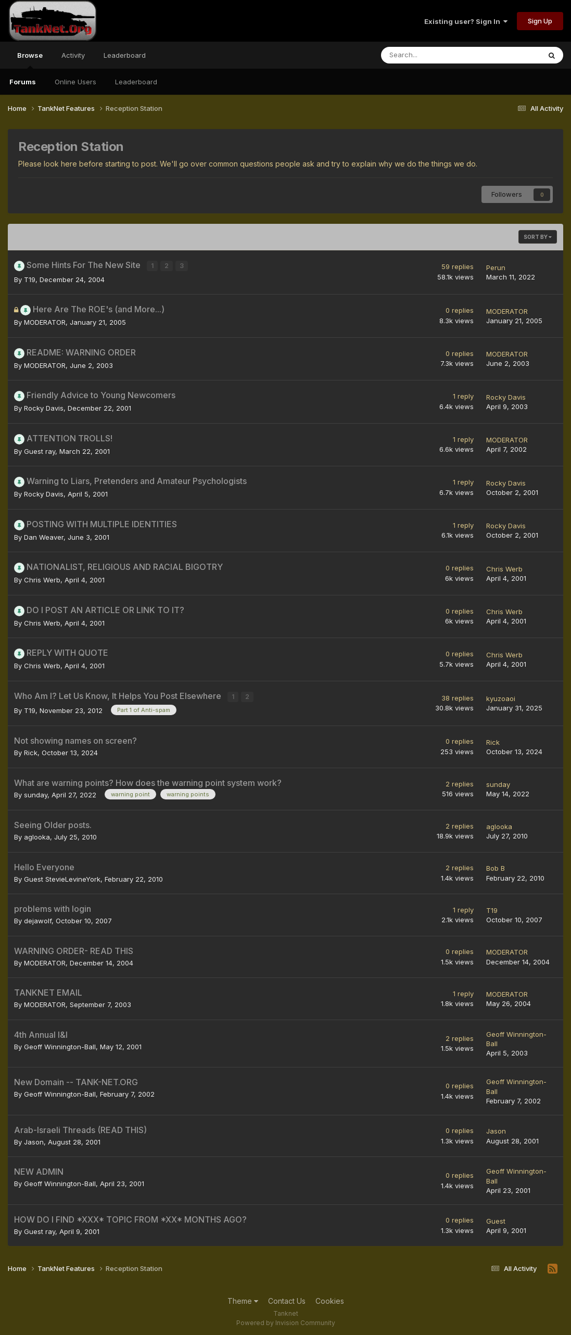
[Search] (433, 55)
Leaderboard (136, 82)
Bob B (495, 865)
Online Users (75, 82)
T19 (29, 278)
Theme (242, 1297)
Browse (30, 60)
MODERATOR (45, 320)
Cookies (329, 1297)
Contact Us (287, 1297)
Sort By (538, 237)
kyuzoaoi (500, 696)
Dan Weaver (44, 535)
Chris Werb (42, 578)
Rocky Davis (44, 406)
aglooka (37, 834)
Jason (34, 1139)
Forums (22, 82)
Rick (30, 749)
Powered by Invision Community (285, 1320)
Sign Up (540, 21)
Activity (73, 55)
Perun (495, 266)
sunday (35, 791)
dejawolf (38, 917)
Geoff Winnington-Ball (60, 1043)
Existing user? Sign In (465, 21)
